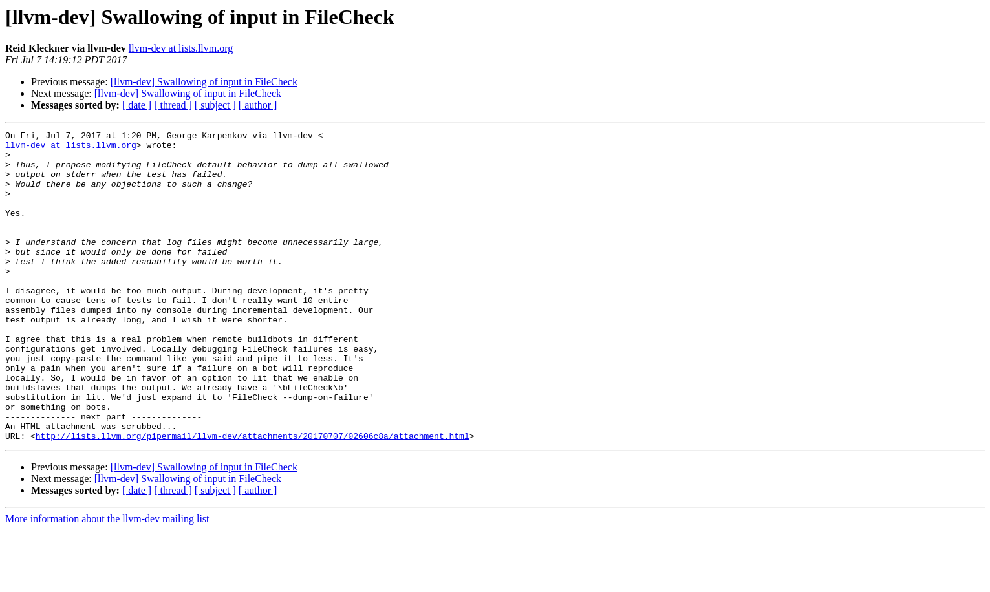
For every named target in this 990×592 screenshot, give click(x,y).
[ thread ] (173, 105)
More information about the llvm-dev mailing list (107, 580)
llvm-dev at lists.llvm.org (181, 48)
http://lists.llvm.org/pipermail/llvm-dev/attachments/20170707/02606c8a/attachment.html (252, 497)
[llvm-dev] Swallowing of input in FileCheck (204, 81)
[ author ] (258, 105)
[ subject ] (215, 105)
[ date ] (136, 105)
